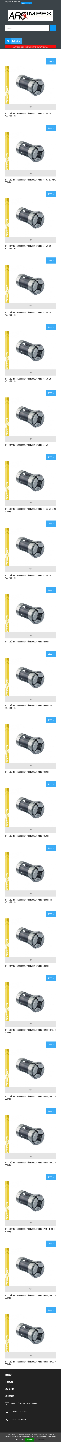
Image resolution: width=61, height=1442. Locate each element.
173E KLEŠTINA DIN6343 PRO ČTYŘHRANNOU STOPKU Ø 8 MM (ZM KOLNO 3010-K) (30, 1296)
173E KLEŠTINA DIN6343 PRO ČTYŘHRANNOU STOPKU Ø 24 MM (27, 771)
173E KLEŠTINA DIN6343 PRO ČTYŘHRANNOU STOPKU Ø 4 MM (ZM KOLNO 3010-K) (30, 1031)
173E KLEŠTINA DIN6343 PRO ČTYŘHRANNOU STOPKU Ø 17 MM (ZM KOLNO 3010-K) (30, 510)
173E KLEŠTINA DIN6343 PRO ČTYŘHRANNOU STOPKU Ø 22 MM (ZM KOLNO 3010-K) (28, 706)
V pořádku (29, 1439)
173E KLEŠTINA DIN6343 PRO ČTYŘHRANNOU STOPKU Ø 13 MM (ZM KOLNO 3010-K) (28, 313)
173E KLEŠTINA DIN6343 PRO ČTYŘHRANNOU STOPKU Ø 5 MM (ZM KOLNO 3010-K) (30, 1097)
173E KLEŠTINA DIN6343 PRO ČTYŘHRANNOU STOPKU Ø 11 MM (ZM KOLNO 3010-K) (30, 180)
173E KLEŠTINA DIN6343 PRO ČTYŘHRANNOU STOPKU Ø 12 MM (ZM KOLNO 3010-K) (28, 247)
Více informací (39, 1439)
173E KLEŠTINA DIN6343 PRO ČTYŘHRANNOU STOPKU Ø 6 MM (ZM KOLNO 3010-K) (30, 1163)
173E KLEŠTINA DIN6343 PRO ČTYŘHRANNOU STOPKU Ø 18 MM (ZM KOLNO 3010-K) (28, 576)
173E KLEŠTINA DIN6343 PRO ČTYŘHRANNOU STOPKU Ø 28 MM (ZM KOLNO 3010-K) (28, 900)
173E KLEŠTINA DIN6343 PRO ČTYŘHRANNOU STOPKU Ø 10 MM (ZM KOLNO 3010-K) (28, 114)
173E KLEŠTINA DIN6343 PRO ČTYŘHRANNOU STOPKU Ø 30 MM (27, 966)
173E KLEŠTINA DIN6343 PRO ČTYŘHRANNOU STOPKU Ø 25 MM (27, 835)
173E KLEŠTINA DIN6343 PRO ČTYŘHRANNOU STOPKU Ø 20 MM (27, 641)
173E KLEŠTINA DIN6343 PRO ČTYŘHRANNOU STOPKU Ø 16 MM (26, 445)
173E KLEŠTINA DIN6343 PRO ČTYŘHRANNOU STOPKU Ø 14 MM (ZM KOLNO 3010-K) (28, 379)
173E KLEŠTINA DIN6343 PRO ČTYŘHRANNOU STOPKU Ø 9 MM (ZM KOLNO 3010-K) (30, 1362)
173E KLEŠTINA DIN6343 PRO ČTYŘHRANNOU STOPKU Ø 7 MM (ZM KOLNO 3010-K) (30, 1230)
